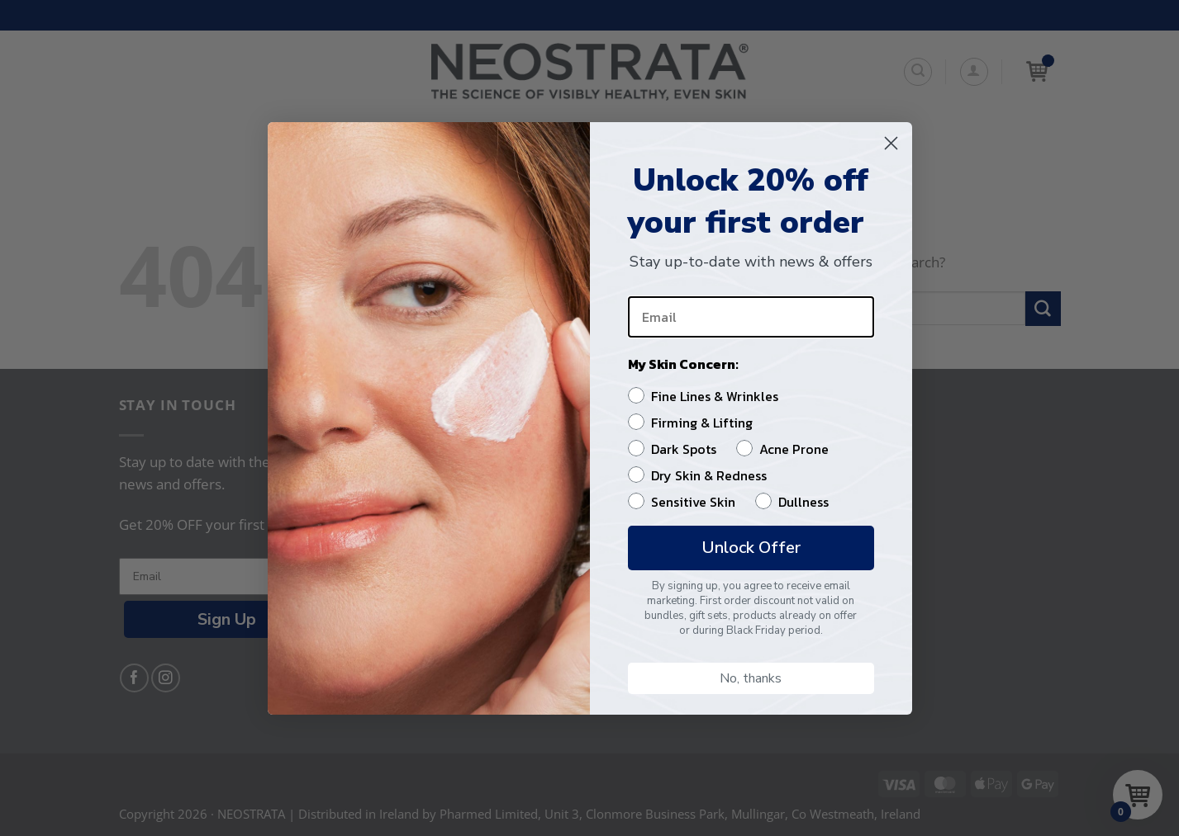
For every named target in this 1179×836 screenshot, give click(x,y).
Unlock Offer (751, 547)
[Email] (751, 317)
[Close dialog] (891, 143)
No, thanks (751, 678)
